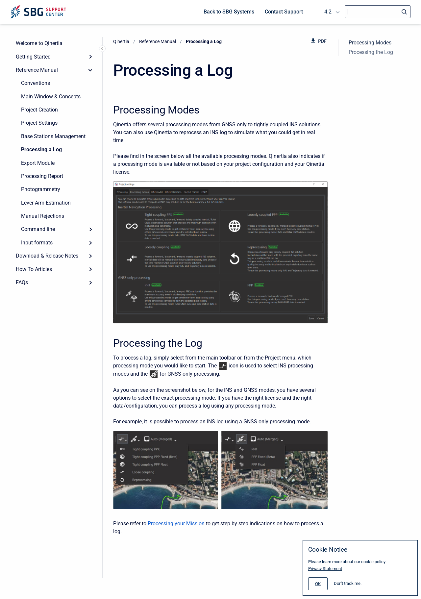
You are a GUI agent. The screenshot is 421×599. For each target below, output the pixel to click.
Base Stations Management (53, 136)
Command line (38, 229)
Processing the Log (371, 52)
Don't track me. (347, 583)
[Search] (377, 11)
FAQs (22, 282)
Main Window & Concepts (51, 96)
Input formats (37, 242)
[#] (318, 583)
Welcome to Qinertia (39, 43)
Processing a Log (41, 149)
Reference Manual (37, 70)
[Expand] (90, 56)
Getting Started (33, 57)
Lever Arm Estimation (46, 203)
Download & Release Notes (47, 256)
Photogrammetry (40, 189)
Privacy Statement (325, 568)
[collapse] (90, 70)
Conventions (35, 83)
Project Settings (39, 123)
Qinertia (121, 41)
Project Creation (39, 110)
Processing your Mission (176, 523)
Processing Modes (370, 42)
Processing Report (42, 176)
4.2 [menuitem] (328, 12)
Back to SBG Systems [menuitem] (229, 12)
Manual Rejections (42, 216)
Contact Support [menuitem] (284, 12)
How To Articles (34, 269)
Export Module (38, 163)
